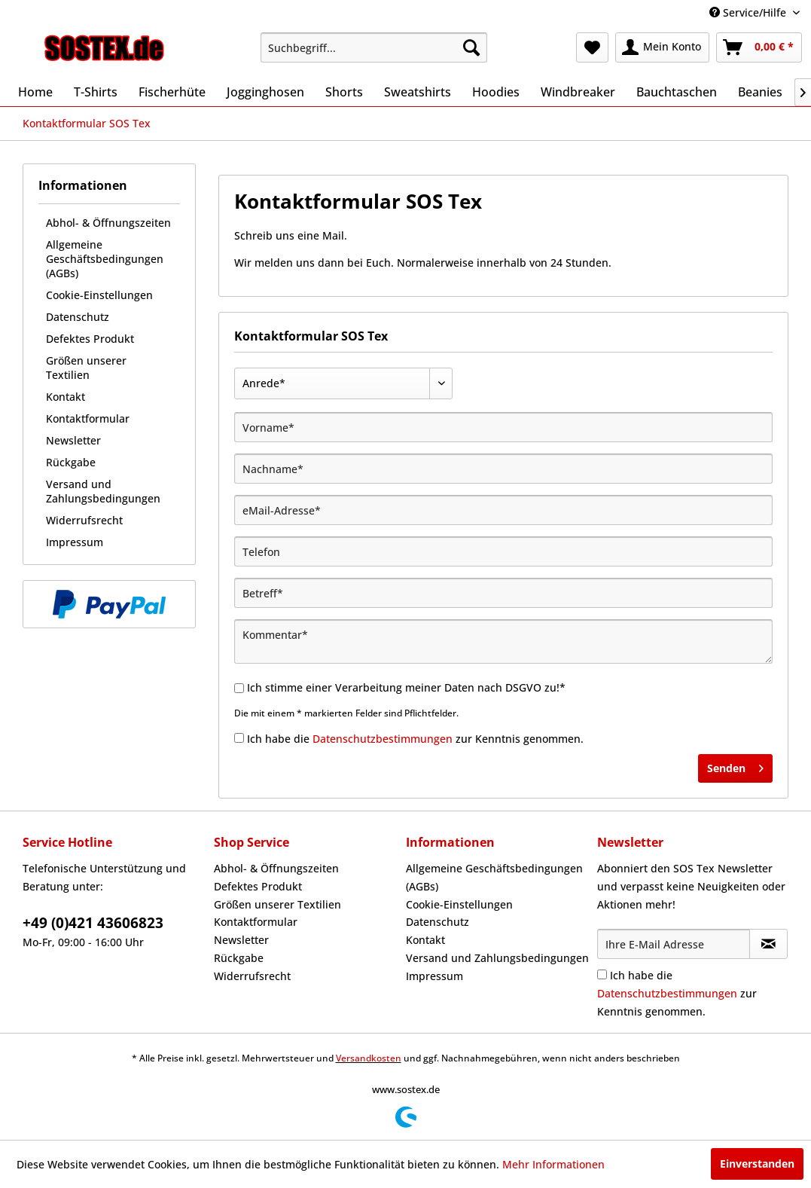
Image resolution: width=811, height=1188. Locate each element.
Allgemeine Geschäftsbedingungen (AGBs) (104, 258)
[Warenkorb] (759, 47)
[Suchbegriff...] (374, 47)
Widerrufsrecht (84, 520)
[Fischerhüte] (172, 92)
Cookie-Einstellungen (99, 295)
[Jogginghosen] (265, 92)
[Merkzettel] (592, 47)
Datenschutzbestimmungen (383, 738)
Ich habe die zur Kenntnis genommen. (415, 738)
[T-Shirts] (95, 92)
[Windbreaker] (578, 92)
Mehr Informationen (553, 1164)
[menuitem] (374, 47)
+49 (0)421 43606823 (93, 923)
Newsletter (73, 440)
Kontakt (65, 396)
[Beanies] (760, 92)
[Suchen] (471, 47)
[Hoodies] (496, 92)
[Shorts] (344, 92)
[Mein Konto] (662, 47)
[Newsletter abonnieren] (768, 944)
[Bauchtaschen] (676, 92)
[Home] (35, 92)
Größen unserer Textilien (86, 367)
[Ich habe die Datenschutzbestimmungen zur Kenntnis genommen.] (239, 738)
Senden (735, 765)
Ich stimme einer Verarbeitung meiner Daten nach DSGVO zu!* (406, 687)
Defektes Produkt (90, 338)
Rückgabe (71, 462)
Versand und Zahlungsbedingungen (103, 491)
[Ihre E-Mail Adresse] (673, 944)
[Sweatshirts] (417, 92)
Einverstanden (757, 1163)
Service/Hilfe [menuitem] (749, 12)
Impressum (74, 542)
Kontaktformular (88, 418)
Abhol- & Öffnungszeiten (108, 222)
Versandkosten (368, 1058)
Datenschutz (77, 317)
